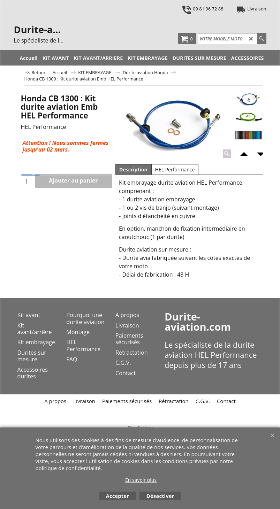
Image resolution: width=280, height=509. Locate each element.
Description (133, 169)
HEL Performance (175, 169)
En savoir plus (141, 480)
